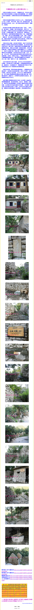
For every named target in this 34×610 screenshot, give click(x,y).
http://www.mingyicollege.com (27, 603)
